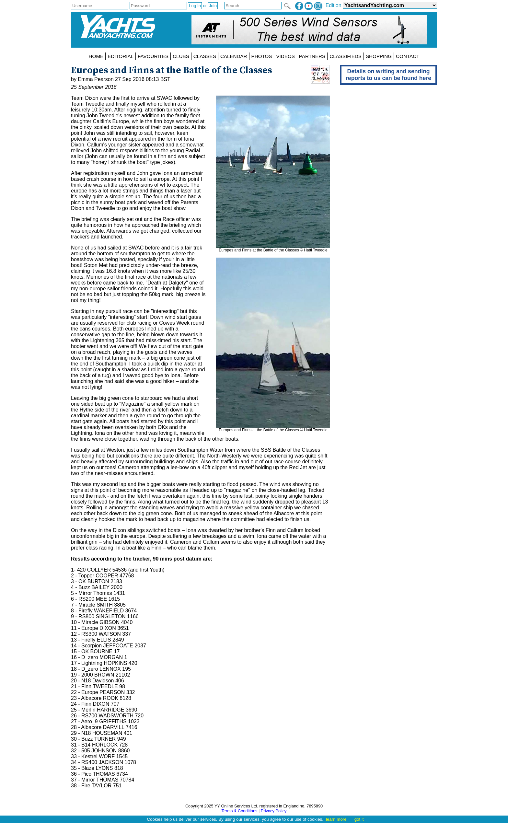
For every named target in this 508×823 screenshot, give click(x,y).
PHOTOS (261, 56)
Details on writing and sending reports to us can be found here (388, 74)
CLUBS (181, 56)
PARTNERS (312, 56)
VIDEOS (285, 56)
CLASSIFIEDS (345, 56)
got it (359, 819)
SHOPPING (379, 56)
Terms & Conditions (239, 810)
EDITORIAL (120, 56)
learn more (336, 819)
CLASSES (204, 56)
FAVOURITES (153, 56)
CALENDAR (233, 56)
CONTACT (407, 56)
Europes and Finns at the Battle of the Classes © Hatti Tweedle (273, 247)
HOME (96, 56)
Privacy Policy (274, 810)
